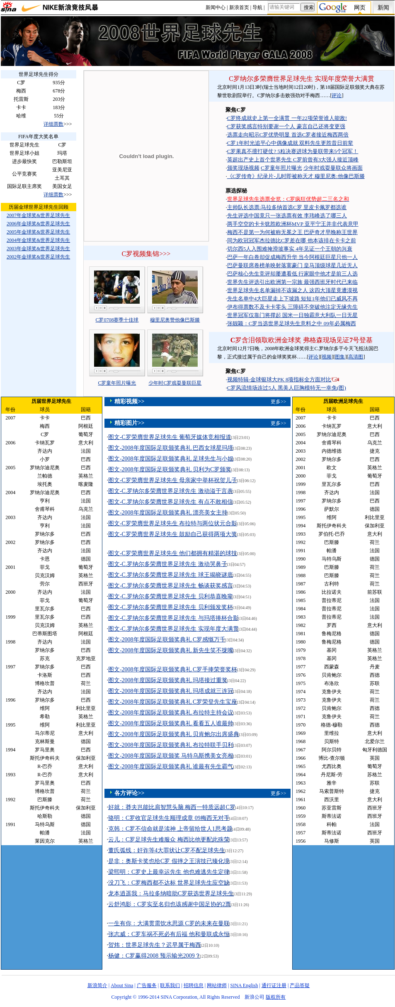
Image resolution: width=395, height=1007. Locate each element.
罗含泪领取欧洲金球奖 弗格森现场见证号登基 (301, 340)
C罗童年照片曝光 (117, 383)
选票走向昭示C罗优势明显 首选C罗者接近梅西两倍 (288, 135)
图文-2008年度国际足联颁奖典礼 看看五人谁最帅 (170, 723)
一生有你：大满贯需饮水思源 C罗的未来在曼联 (169, 923)
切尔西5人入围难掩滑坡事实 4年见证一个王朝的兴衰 (289, 249)
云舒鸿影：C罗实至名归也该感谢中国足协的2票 (169, 904)
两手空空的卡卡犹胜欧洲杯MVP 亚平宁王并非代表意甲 (293, 224)
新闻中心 (215, 7)
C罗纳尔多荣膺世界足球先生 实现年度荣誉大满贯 (301, 78)
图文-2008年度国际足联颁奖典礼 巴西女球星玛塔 (170, 448)
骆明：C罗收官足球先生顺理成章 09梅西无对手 (169, 818)
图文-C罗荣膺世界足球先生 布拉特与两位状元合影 (172, 523)
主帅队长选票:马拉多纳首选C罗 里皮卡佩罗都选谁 (287, 207)
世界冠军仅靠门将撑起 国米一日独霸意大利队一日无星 (292, 315)
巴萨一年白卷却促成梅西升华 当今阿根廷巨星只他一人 (292, 257)
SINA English (244, 985)
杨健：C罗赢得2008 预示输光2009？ (154, 956)
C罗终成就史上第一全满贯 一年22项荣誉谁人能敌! (287, 118)
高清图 (355, 357)
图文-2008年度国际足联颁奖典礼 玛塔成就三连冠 (170, 691)
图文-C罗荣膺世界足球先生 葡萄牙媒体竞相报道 (170, 437)
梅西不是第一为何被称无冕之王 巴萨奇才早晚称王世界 (292, 232)
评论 (337, 95)
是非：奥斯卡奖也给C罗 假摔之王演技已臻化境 (169, 861)
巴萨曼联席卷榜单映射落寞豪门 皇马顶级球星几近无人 (292, 265)
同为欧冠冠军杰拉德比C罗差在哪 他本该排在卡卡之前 (291, 240)
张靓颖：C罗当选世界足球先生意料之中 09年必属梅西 (291, 323)
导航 (257, 7)
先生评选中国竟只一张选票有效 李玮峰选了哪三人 (287, 215)
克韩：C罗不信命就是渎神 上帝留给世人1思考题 (170, 829)
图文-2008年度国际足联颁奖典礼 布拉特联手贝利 (170, 745)
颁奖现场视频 (243, 168)
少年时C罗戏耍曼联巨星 (174, 383)
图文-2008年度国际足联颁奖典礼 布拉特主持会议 (170, 713)
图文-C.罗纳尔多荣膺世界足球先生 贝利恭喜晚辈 (170, 596)
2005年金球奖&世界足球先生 (38, 232)
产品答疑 (300, 985)
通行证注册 (274, 985)
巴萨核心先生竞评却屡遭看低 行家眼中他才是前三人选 (292, 274)
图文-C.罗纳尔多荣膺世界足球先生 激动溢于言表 (170, 491)
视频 (327, 357)
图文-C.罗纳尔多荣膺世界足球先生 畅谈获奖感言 (170, 586)
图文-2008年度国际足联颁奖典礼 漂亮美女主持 (168, 513)
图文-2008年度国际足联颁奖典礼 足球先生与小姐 (170, 459)
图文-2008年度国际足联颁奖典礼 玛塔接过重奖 (168, 680)
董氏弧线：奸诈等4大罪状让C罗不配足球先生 (166, 850)
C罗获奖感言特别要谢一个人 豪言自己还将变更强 (286, 126)
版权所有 (276, 997)
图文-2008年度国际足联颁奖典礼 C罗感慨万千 (167, 639)
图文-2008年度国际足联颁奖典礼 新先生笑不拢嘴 (170, 650)
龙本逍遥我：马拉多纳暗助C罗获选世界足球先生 (171, 893)
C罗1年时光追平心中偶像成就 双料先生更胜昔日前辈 (290, 143)
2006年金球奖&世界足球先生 (38, 224)
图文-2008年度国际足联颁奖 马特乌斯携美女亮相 (170, 756)
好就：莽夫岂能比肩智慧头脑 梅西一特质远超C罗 (171, 807)
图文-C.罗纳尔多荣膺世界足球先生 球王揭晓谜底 (170, 575)
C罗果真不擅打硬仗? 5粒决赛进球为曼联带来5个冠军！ (293, 151)
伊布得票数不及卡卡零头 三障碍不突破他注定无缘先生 (292, 307)
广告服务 (147, 985)
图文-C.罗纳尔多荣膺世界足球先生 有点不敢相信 (170, 502)
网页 (360, 8)
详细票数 (53, 124)
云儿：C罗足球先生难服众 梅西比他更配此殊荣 (169, 839)
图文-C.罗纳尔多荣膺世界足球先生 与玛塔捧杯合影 (173, 618)
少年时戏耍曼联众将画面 (333, 168)
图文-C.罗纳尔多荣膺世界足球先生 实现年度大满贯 (173, 629)
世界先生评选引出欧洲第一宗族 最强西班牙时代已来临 (292, 282)
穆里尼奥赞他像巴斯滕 (175, 320)
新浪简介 (97, 985)
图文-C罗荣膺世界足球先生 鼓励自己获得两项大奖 (172, 534)
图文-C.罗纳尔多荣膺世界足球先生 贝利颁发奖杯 (170, 607)
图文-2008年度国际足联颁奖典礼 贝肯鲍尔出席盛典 (173, 734)
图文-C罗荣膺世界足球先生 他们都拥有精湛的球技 (172, 553)
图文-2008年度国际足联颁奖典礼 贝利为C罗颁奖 (170, 469)
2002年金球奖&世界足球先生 (38, 257)
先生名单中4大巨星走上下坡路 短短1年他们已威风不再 (292, 298)
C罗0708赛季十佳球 (116, 320)
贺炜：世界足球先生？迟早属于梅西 (154, 945)
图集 (340, 357)
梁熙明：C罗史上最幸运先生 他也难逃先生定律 (169, 872)
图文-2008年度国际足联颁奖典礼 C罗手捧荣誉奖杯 (172, 669)
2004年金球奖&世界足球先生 (38, 240)
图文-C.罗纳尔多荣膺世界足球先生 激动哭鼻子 (167, 564)
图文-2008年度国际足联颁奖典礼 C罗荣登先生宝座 (172, 702)
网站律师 (217, 985)
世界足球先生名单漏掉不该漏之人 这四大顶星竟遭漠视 (292, 290)
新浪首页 (239, 7)
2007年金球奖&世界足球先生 (38, 215)
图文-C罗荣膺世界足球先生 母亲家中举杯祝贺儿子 (172, 480)
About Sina (122, 985)
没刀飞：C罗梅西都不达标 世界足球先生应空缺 (169, 883)
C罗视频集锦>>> (146, 253)
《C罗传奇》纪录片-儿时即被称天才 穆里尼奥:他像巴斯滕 (296, 176)
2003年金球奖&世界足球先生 (38, 248)
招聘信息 (194, 985)
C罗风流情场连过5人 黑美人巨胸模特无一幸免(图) (286, 388)
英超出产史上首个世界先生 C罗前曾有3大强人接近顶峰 (293, 159)
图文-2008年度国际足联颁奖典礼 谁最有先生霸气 (170, 766)
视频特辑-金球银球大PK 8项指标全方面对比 (279, 379)
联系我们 (170, 985)
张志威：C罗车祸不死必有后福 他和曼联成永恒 (169, 934)
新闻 (383, 8)
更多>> (278, 402)
